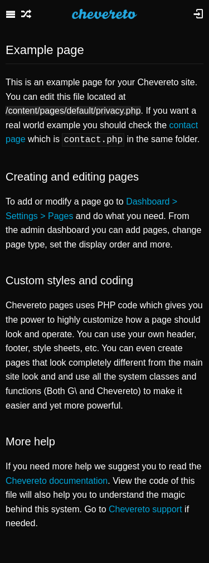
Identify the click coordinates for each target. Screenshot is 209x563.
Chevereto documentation (57, 479)
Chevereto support (145, 508)
